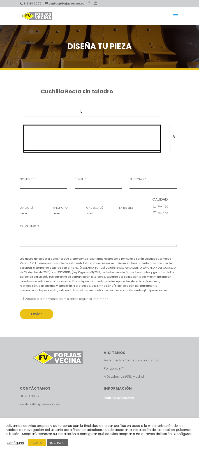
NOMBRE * (43, 182)
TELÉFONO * (153, 182)
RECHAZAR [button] (57, 443)
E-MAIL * (98, 182)
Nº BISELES (132, 211)
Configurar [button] (15, 443)
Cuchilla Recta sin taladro (77, 91)
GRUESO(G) (99, 211)
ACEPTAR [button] (37, 443)
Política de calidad (119, 397)
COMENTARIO (98, 236)
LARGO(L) (32, 211)
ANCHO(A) (66, 211)
